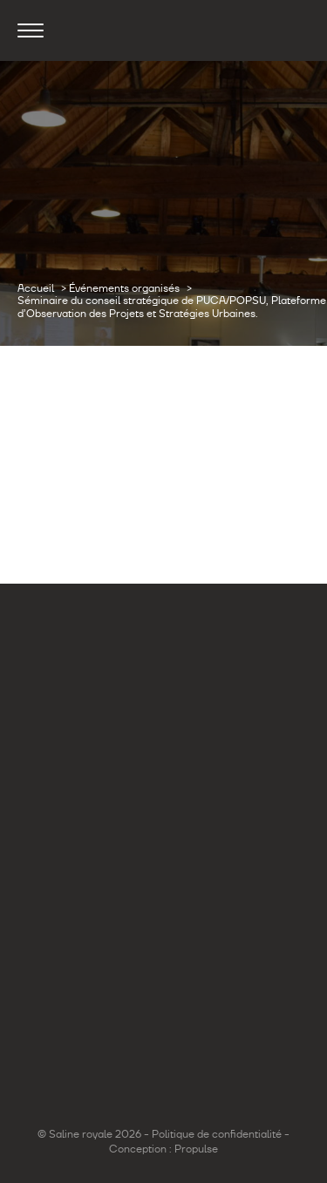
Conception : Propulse (163, 1149)
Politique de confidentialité (217, 1134)
